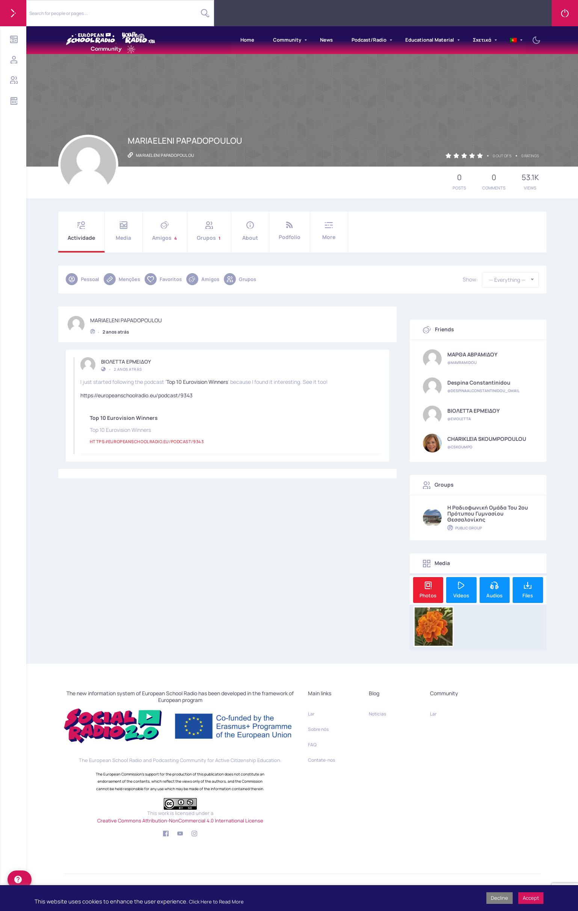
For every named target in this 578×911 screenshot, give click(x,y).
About (250, 231)
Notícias (377, 714)
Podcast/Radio (369, 39)
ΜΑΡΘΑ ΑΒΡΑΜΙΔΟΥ (472, 355)
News (326, 39)
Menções (122, 279)
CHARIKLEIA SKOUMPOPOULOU (486, 439)
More (329, 231)
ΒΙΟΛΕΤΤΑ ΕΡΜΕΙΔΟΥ (126, 358)
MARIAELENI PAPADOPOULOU (126, 317)
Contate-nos (321, 760)
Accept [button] (531, 897)
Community (287, 39)
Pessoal (82, 279)
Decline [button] (499, 897)
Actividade (81, 231)
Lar (311, 714)
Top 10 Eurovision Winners (197, 378)
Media (123, 231)
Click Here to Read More (216, 901)
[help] (20, 879)
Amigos (165, 231)
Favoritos (163, 279)
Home (247, 39)
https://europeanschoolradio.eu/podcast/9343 (136, 392)
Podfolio (289, 231)
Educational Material (429, 39)
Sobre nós (318, 729)
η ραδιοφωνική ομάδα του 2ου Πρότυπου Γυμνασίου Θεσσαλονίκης (487, 514)
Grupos (209, 231)
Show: (470, 280)
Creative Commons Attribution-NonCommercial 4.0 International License (180, 820)
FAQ (312, 744)
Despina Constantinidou (478, 383)
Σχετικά (482, 39)
